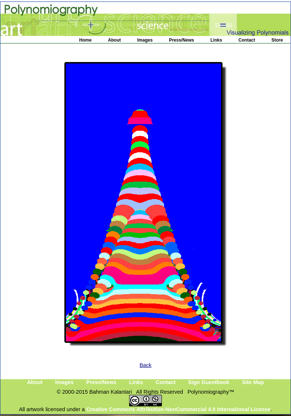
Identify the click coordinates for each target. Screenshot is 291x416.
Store (277, 40)
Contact (247, 40)
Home (85, 40)
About (114, 40)
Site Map (253, 382)
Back (145, 365)
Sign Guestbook (208, 382)
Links (216, 40)
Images (145, 40)
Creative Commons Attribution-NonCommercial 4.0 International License (178, 409)
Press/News (181, 40)
